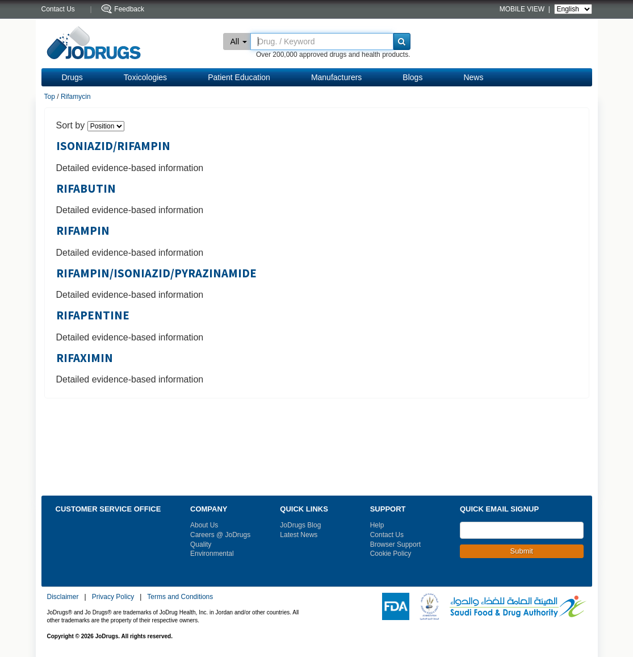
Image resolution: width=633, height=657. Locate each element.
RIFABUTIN (86, 188)
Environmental (212, 554)
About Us (204, 525)
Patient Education (239, 77)
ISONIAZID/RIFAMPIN (113, 146)
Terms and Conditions (180, 597)
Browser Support (395, 544)
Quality (200, 544)
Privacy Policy (113, 597)
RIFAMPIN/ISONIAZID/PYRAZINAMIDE (156, 273)
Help (377, 525)
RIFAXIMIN (84, 358)
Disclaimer (63, 597)
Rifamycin (76, 97)
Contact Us (387, 535)
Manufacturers (336, 77)
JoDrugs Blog (300, 525)
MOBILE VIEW (523, 9)
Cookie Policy (391, 554)
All (239, 41)
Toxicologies (145, 77)
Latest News (298, 535)
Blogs (412, 77)
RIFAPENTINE (92, 315)
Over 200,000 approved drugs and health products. (333, 55)
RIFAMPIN (83, 230)
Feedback (129, 9)
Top (49, 97)
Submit (521, 551)
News (473, 77)
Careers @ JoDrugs (220, 535)
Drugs (72, 77)
